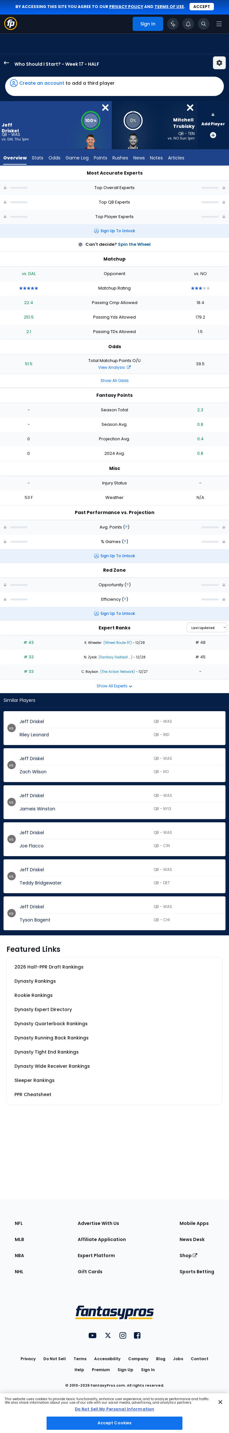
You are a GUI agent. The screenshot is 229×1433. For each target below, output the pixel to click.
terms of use (169, 6)
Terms (80, 1358)
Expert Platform (96, 1255)
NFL (19, 1223)
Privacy (28, 1358)
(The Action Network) (117, 671)
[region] (114, 1413)
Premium (101, 1369)
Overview (15, 158)
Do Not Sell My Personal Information (114, 1409)
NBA (19, 1255)
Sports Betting (197, 1271)
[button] (114, 86)
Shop (188, 1255)
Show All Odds (115, 380)
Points (100, 158)
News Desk (192, 1239)
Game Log (77, 158)
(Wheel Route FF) (117, 642)
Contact (199, 1358)
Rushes (120, 158)
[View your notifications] (188, 24)
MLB (19, 1239)
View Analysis (114, 367)
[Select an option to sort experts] (207, 627)
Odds (54, 158)
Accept (201, 6)
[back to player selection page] (4, 63)
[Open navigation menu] (219, 24)
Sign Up (125, 1369)
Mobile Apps (194, 1223)
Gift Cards (90, 1271)
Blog (160, 1358)
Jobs (178, 1358)
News (139, 158)
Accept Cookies (115, 1423)
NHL (19, 1271)
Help (79, 1369)
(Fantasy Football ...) (115, 657)
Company (138, 1358)
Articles (176, 158)
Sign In (148, 1369)
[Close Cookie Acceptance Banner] (220, 1402)
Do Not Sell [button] (54, 1358)
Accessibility (107, 1358)
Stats (37, 158)
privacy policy (126, 6)
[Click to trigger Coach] (173, 24)
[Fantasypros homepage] (10, 28)
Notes (156, 158)
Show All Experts (114, 686)
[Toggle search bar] (203, 24)
